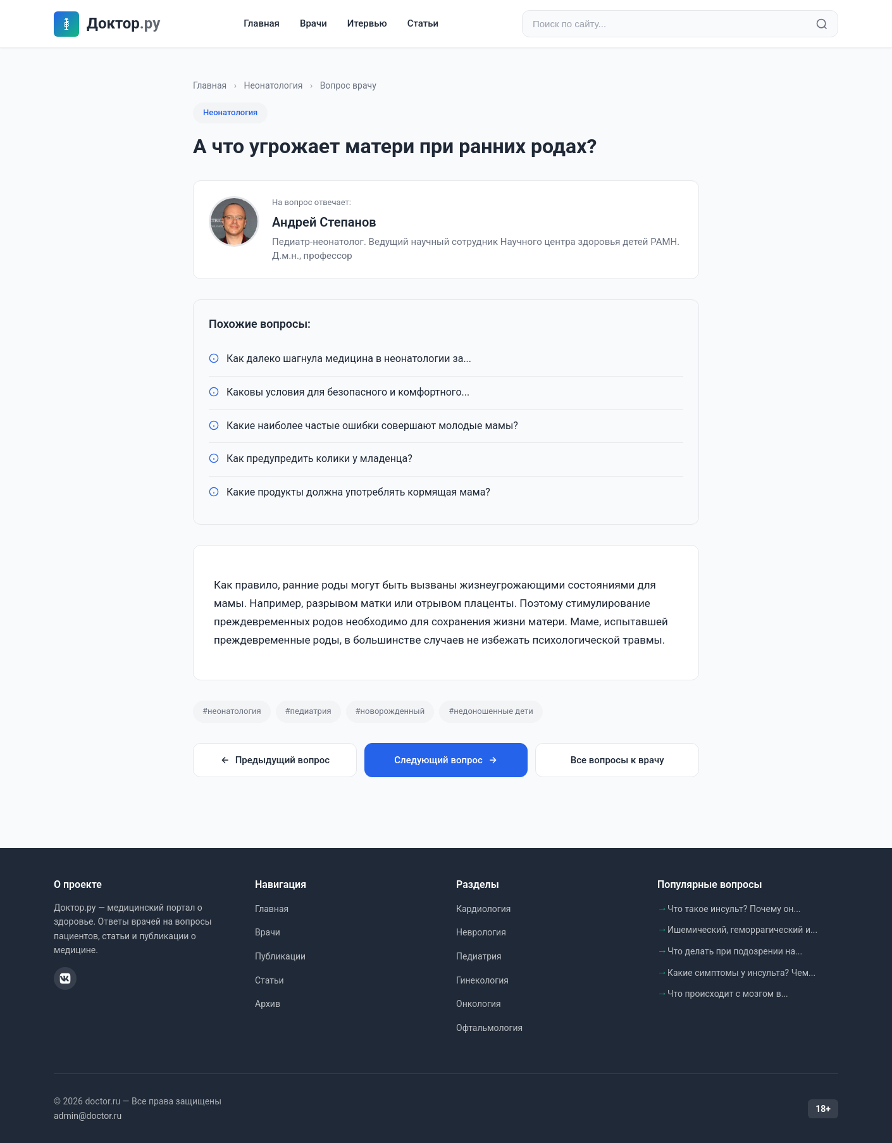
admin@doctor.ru (87, 1116)
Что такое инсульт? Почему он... (734, 909)
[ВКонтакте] (65, 978)
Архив (267, 1004)
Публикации (280, 956)
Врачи (313, 23)
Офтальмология (489, 1028)
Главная (262, 23)
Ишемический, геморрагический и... (742, 930)
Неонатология (273, 85)
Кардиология (483, 909)
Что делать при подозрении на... (734, 951)
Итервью (367, 23)
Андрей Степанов (324, 222)
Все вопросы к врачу (617, 760)
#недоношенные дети (491, 711)
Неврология (481, 932)
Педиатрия (479, 956)
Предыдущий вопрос (275, 760)
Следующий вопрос (445, 760)
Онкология (478, 1004)
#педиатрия (308, 711)
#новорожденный (390, 711)
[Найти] (821, 24)
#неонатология (231, 711)
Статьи (422, 23)
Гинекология (482, 980)
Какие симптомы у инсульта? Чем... (741, 973)
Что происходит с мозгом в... (727, 994)
